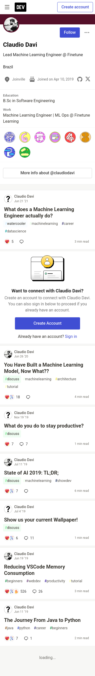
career (68, 223)
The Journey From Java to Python (42, 620)
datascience (15, 231)
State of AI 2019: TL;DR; (31, 473)
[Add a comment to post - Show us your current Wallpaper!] (11, 538)
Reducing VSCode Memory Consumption (34, 570)
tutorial (11, 386)
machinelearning (43, 223)
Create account (75, 7)
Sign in (71, 336)
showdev (63, 480)
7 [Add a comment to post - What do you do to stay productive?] (23, 444)
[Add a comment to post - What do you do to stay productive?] (9, 444)
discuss (12, 379)
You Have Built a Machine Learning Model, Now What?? (43, 368)
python (23, 628)
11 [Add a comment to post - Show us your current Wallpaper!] (28, 538)
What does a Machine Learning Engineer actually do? (39, 212)
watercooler (15, 223)
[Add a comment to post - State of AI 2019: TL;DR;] (11, 491)
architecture (65, 379)
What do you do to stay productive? (44, 426)
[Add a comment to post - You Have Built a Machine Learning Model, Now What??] (12, 397)
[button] (9, 137)
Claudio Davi (24, 196)
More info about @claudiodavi (48, 172)
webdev (33, 581)
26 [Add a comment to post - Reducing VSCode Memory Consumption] (37, 591)
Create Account (47, 323)
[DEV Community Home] (20, 7)
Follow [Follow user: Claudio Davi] (70, 32)
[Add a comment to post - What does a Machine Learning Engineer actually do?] (9, 241)
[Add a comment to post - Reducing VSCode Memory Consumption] (15, 591)
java (9, 628)
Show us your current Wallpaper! (41, 520)
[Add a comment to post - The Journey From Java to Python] (11, 638)
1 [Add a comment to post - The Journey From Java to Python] (27, 638)
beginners (14, 581)
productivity (55, 581)
